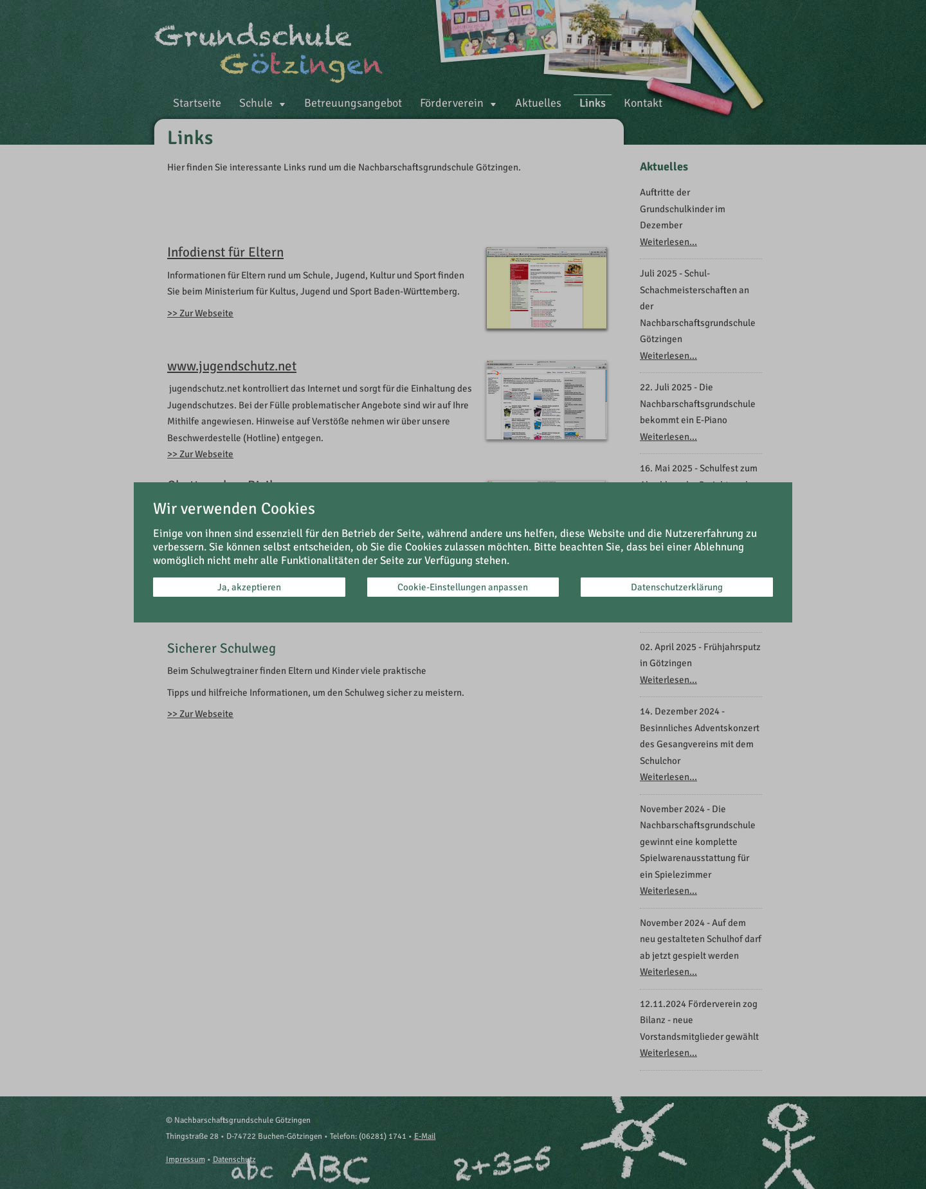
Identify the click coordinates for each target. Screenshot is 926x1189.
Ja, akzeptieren (249, 587)
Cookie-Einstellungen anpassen (462, 587)
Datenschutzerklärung (677, 587)
